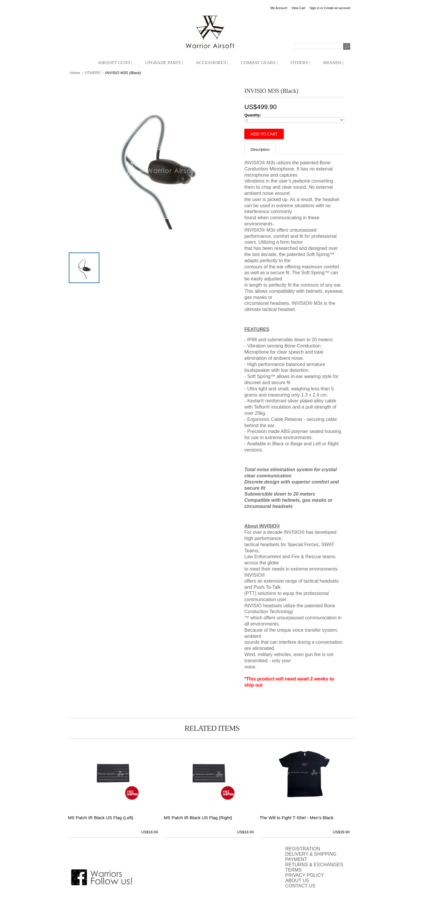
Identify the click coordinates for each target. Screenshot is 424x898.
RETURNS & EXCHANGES (314, 864)
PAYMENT (296, 859)
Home (75, 73)
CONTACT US (300, 885)
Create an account (337, 8)
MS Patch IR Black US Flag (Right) (198, 817)
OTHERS (93, 73)
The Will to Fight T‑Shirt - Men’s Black (296, 817)
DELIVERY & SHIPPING (311, 854)
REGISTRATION (302, 848)
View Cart (298, 8)
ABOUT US (297, 880)
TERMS (293, 869)
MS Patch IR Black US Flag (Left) (100, 817)
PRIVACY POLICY (304, 875)
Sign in (314, 8)
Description (260, 149)
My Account (279, 8)
